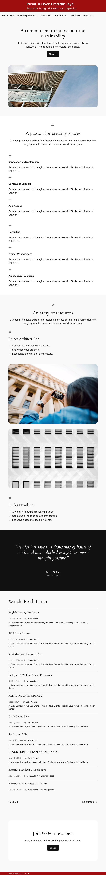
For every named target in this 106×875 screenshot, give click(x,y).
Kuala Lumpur (16, 643)
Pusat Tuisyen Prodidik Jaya (50, 4)
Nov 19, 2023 (14, 758)
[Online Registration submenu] (36, 15)
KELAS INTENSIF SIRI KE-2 (25, 696)
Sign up (53, 848)
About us (53, 54)
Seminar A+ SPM (18, 734)
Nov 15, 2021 (14, 776)
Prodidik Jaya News (70, 643)
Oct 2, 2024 (13, 702)
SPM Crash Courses (19, 633)
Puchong (70, 622)
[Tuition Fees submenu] (67, 15)
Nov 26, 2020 (14, 789)
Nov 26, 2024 (14, 618)
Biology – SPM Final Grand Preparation (30, 675)
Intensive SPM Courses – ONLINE (27, 783)
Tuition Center (81, 622)
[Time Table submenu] (51, 15)
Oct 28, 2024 (14, 639)
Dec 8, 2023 (14, 740)
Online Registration (35, 622)
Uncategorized (15, 626)
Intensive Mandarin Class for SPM (27, 770)
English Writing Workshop (23, 612)
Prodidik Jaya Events (54, 622)
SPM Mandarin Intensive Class (25, 654)
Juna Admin (33, 618)
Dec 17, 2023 (14, 722)
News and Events (18, 622)
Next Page (90, 802)
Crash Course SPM (18, 716)
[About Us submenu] (92, 15)
